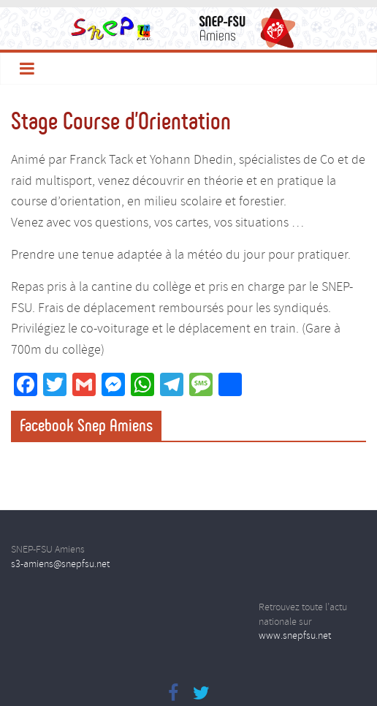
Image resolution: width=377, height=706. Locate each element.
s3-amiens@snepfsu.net (60, 565)
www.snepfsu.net (295, 636)
